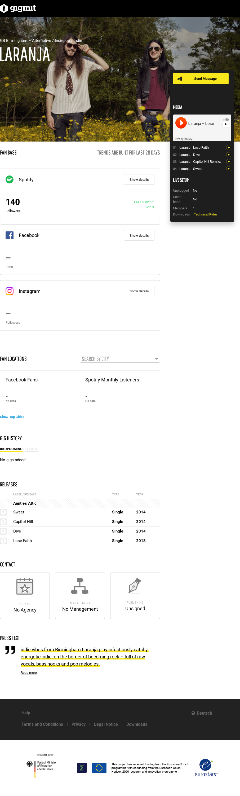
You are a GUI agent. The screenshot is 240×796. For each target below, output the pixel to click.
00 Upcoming (11, 449)
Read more (29, 673)
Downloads (136, 724)
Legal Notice (106, 724)
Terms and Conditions (42, 724)
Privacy (79, 724)
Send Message (205, 79)
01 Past (31, 449)
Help (25, 712)
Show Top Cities (12, 417)
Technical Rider (205, 214)
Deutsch (204, 713)
